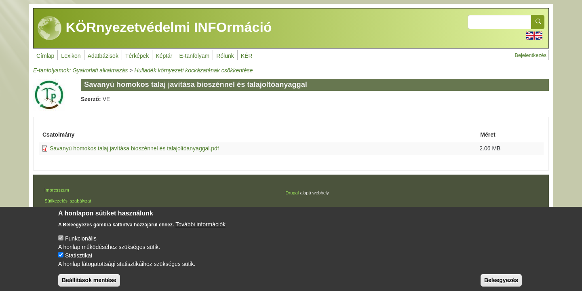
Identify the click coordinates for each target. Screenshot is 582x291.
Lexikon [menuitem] (70, 56)
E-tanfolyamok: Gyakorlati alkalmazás (80, 70)
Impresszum (56, 190)
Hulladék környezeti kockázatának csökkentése (193, 70)
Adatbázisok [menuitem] (103, 56)
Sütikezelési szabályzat (67, 200)
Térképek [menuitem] (137, 56)
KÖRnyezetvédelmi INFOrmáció (155, 28)
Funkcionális (81, 244)
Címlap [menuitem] (45, 56)
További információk (200, 230)
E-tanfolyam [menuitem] (194, 56)
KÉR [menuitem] (247, 56)
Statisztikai (78, 261)
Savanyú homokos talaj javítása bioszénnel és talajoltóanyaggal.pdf (134, 148)
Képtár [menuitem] (164, 56)
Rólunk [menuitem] (225, 56)
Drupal (292, 192)
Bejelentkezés (530, 55)
